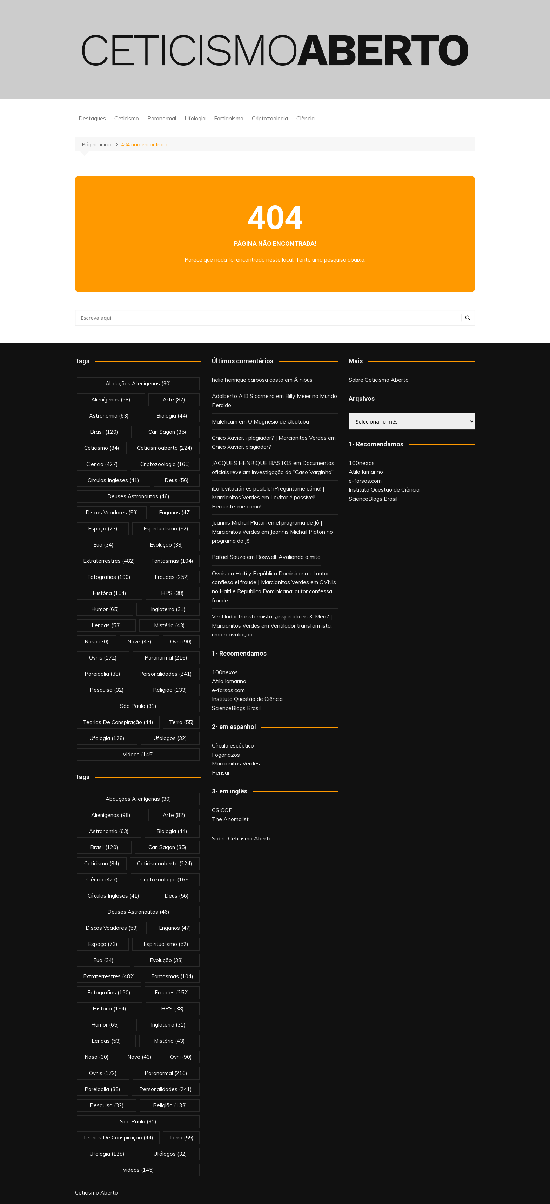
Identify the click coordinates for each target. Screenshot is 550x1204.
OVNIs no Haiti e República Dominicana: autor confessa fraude (274, 591)
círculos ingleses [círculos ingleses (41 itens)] (113, 480)
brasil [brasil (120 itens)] (104, 431)
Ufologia (195, 118)
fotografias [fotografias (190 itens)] (108, 577)
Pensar (221, 772)
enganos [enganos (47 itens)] (175, 512)
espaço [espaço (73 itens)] (103, 528)
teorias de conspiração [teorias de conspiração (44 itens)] (118, 722)
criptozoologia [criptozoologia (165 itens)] (165, 464)
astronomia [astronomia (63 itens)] (109, 415)
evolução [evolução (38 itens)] (166, 544)
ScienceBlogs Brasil (236, 707)
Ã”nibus (303, 379)
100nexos (225, 672)
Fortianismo (228, 118)
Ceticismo (126, 118)
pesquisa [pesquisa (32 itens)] (107, 689)
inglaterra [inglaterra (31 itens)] (168, 609)
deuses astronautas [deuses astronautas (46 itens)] (138, 496)
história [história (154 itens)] (109, 593)
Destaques (92, 118)
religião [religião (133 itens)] (170, 689)
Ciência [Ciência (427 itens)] (102, 464)
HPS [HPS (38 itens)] (172, 593)
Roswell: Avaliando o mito (288, 556)
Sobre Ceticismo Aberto (242, 838)
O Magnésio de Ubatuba (278, 421)
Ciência (305, 118)
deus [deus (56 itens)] (177, 480)
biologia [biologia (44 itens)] (171, 415)
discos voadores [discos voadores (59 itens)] (112, 512)
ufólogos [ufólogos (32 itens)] (170, 738)
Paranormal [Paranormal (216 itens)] (166, 657)
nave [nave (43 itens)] (139, 641)
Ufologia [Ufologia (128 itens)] (107, 738)
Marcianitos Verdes (236, 763)
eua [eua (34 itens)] (103, 544)
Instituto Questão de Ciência (247, 698)
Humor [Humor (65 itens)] (105, 609)
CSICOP (222, 809)
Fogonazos (226, 754)
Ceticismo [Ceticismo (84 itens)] (101, 448)
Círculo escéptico (233, 745)
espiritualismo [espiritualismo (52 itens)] (165, 528)
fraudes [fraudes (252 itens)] (172, 577)
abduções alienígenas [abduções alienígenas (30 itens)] (138, 383)
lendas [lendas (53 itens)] (106, 625)
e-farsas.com (228, 690)
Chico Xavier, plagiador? (241, 446)
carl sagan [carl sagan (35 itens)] (167, 431)
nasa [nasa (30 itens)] (97, 641)
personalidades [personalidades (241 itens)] (165, 673)
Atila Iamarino (229, 680)
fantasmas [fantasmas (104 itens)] (172, 560)
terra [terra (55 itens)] (181, 722)
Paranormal (161, 118)
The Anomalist (230, 819)
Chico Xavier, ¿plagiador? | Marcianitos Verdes (269, 437)
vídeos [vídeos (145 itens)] (138, 754)
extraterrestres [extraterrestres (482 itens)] (109, 560)
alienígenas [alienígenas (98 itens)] (110, 399)
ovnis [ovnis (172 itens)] (103, 657)
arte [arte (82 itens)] (174, 399)
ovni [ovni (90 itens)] (181, 641)
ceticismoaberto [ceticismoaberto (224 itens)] (164, 448)
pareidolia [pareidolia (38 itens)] (102, 673)
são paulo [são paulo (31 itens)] (138, 706)
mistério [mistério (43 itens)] (169, 625)
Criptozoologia (270, 118)
